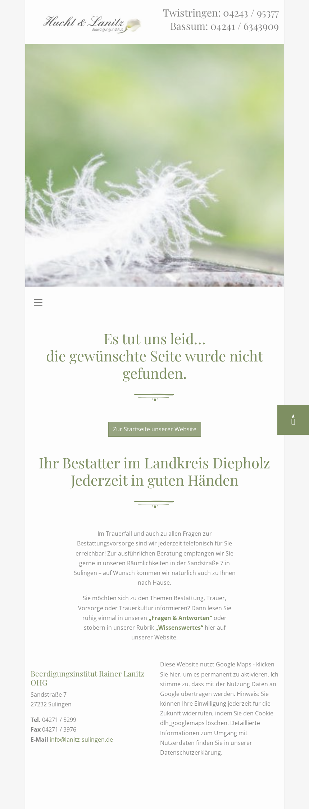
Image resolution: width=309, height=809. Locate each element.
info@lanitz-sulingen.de (81, 739)
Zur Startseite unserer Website (154, 429)
